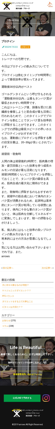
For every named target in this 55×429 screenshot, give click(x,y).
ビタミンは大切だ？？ (12, 307)
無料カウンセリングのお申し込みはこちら (27, 362)
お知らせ (25, 47)
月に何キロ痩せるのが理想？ (15, 285)
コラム (5, 326)
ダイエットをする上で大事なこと (17, 301)
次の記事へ (47, 268)
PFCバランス (8, 296)
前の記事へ (8, 268)
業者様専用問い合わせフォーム (27, 374)
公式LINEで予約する (22, 398)
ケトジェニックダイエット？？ (16, 290)
